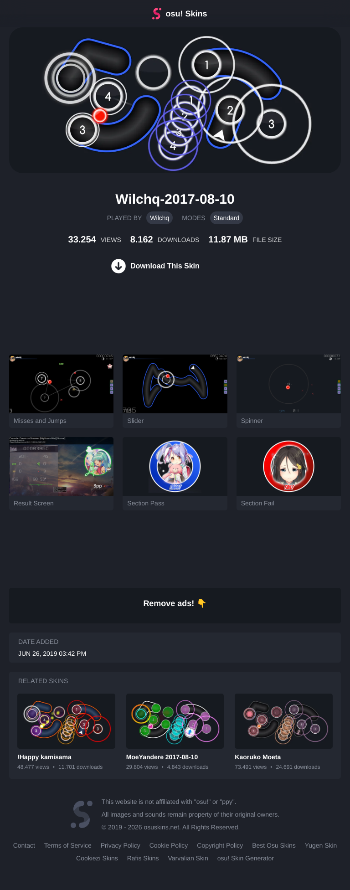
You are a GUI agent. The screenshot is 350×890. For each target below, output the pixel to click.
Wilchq (159, 217)
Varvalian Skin (188, 858)
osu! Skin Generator (245, 858)
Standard (227, 217)
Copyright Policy (220, 845)
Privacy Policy (120, 845)
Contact (24, 845)
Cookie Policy (168, 845)
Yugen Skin (321, 845)
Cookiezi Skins (97, 858)
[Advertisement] (166, 324)
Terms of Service (68, 845)
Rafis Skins (143, 858)
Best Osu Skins (273, 845)
